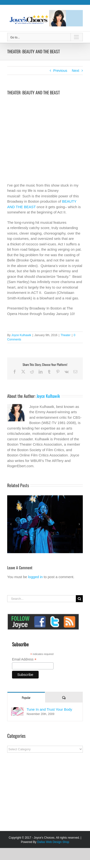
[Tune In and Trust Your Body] (17, 710)
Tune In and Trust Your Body (49, 709)
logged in (35, 577)
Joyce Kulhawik (21, 335)
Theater (65, 335)
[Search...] (41, 598)
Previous (60, 70)
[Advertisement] (43, 793)
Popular (26, 697)
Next (75, 70)
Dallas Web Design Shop (53, 842)
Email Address (24, 659)
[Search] (79, 598)
